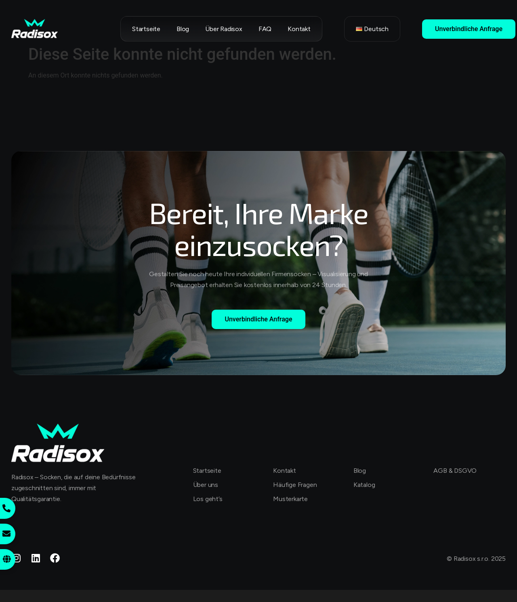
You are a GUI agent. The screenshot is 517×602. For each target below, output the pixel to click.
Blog (183, 29)
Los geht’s (208, 499)
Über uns (205, 485)
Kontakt (299, 29)
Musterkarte (290, 499)
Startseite (146, 29)
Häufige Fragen (295, 485)
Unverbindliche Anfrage (468, 29)
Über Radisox (223, 29)
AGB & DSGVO (455, 470)
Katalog (364, 485)
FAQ (264, 29)
